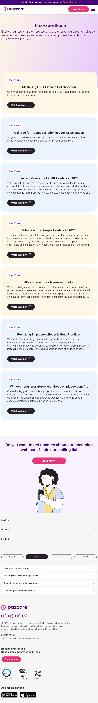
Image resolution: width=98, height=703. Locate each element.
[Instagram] (10, 616)
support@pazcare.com (29, 638)
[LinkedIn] (17, 616)
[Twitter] (24, 616)
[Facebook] (3, 616)
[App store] (28, 694)
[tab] (12, 556)
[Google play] (9, 694)
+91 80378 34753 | (9, 638)
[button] (93, 9)
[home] (14, 9)
